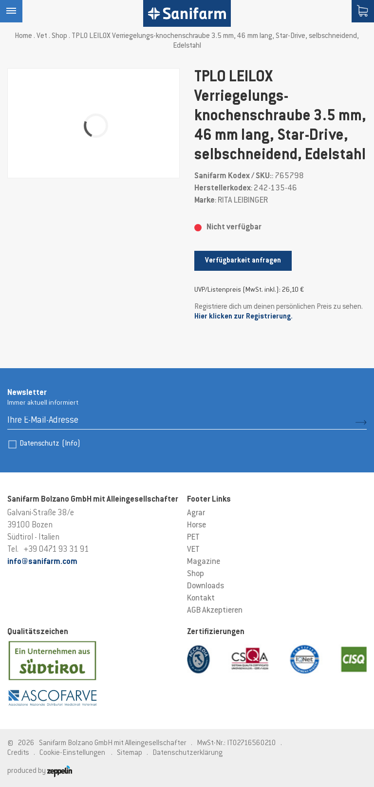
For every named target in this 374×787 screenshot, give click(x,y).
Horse (196, 525)
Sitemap (129, 753)
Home (23, 36)
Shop (59, 36)
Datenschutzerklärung (187, 753)
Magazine (203, 562)
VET (193, 550)
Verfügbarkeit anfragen (243, 260)
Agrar (196, 513)
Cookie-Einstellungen (72, 753)
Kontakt (201, 598)
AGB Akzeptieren (215, 611)
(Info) (71, 444)
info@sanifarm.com (42, 562)
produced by (39, 771)
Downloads (205, 586)
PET (193, 538)
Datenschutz (49, 444)
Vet (42, 36)
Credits (18, 753)
